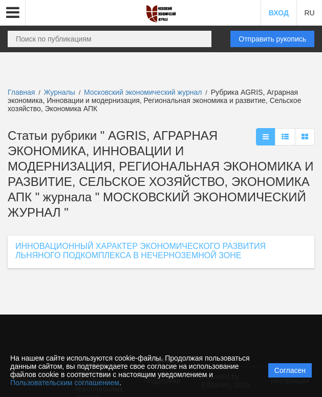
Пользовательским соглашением (64, 383)
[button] (13, 13)
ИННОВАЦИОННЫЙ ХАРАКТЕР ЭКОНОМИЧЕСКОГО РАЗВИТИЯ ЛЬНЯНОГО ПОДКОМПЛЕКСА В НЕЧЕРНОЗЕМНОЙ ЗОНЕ (140, 251)
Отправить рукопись (272, 39)
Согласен (290, 370)
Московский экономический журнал (144, 92)
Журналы (59, 92)
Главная (21, 92)
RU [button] (309, 13)
